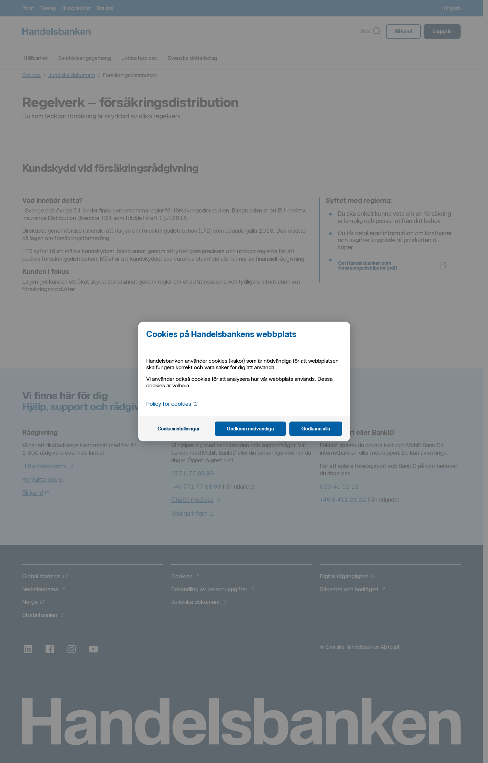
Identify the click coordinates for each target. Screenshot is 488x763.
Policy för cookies (173, 404)
